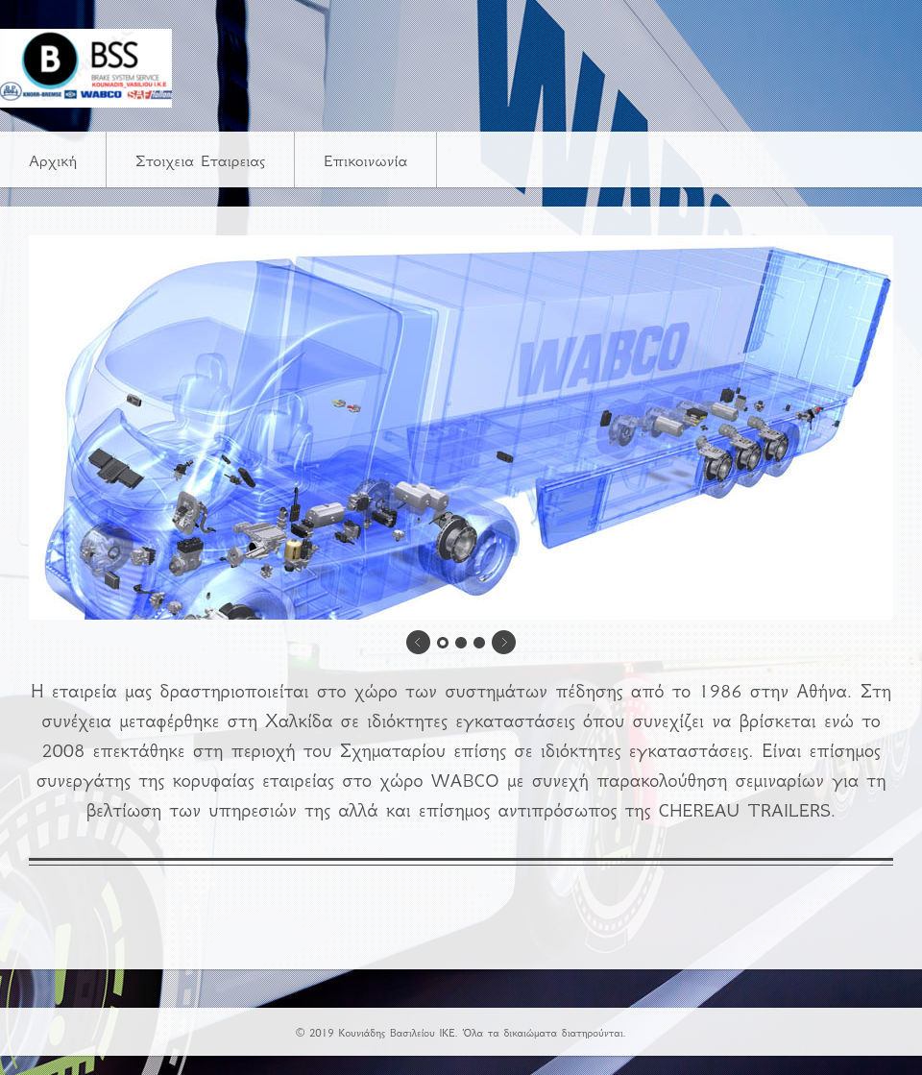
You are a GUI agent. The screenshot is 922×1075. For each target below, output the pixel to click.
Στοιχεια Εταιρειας (200, 160)
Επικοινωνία (365, 160)
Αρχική (53, 160)
